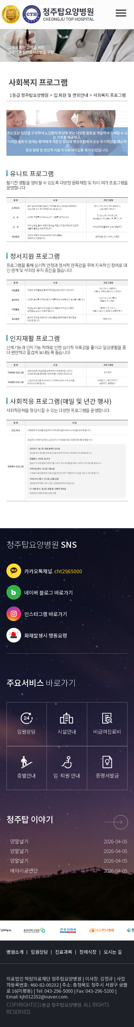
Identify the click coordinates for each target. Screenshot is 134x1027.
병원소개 (15, 951)
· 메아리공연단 (22, 870)
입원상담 (39, 951)
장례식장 (87, 951)
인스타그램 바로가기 (45, 613)
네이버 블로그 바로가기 (48, 592)
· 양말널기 (17, 841)
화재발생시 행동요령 (45, 635)
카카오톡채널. (53, 571)
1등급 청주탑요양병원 (60, 1004)
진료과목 (63, 951)
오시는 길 (113, 951)
